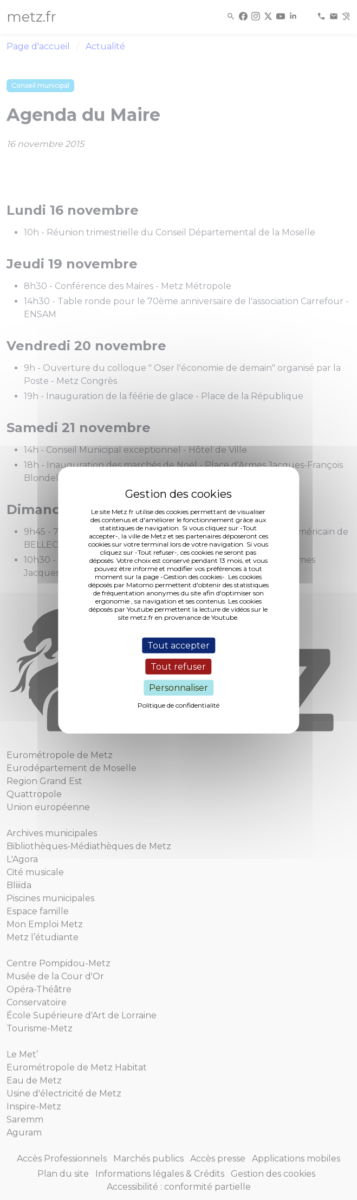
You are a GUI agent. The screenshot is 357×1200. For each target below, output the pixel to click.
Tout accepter (178, 645)
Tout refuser (178, 666)
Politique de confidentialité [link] (178, 705)
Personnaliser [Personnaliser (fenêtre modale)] (178, 688)
